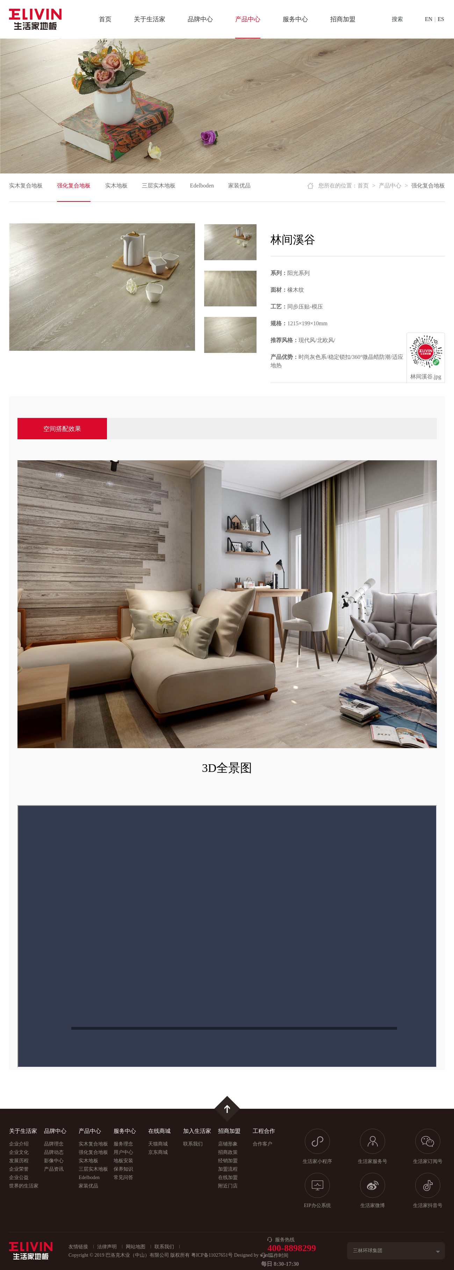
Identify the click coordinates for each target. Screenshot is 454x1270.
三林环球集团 (367, 1250)
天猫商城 (158, 1144)
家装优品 (239, 186)
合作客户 (262, 1144)
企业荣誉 (19, 1169)
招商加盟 (342, 19)
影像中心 (54, 1160)
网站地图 (135, 1246)
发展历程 (19, 1160)
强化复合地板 (74, 186)
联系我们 (193, 1144)
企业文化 (19, 1152)
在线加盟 (228, 1177)
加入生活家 (197, 1131)
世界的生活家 (23, 1186)
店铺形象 (228, 1144)
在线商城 (159, 1131)
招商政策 (228, 1152)
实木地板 (116, 186)
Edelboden (202, 186)
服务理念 (123, 1144)
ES (441, 19)
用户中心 (123, 1152)
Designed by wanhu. (254, 1255)
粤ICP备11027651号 (212, 1255)
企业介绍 (19, 1144)
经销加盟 (228, 1160)
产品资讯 (54, 1169)
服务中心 (295, 19)
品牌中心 (200, 19)
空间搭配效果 (62, 428)
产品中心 (247, 19)
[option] (102, 287)
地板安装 (123, 1160)
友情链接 (78, 1246)
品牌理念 (54, 1144)
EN (428, 19)
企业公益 (19, 1177)
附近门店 (228, 1186)
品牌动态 (54, 1152)
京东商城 (158, 1152)
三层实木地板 (158, 186)
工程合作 (264, 1131)
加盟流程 (228, 1169)
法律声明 (107, 1246)
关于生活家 (149, 19)
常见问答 (123, 1177)
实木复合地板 (26, 186)
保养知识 (123, 1169)
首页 (105, 19)
